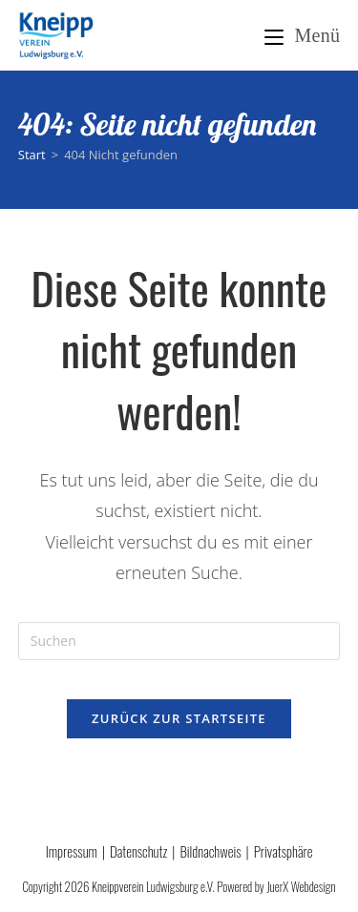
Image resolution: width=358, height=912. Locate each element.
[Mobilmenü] (302, 35)
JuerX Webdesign (300, 886)
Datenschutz (138, 850)
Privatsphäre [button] (283, 850)
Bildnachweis (210, 850)
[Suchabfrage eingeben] (179, 641)
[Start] (32, 154)
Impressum (71, 850)
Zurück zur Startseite (179, 718)
